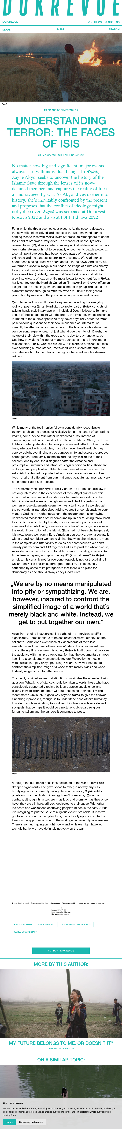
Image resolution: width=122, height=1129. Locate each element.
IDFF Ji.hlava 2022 (47, 925)
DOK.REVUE (11, 21)
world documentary (25, 933)
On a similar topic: (61, 1061)
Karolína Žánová (73, 154)
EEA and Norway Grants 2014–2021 (91, 903)
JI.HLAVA (94, 22)
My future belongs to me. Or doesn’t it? (61, 1044)
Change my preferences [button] (31, 1122)
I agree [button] (9, 1122)
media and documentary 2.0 (61, 110)
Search (113, 29)
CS (117, 22)
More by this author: (61, 965)
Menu (61, 29)
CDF (110, 22)
